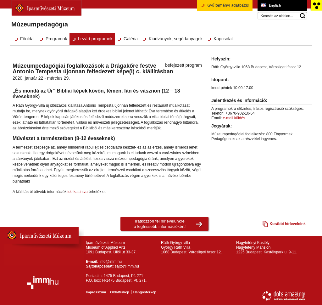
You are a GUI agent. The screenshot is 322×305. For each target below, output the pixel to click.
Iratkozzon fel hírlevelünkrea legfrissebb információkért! (160, 224)
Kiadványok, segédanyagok (176, 38)
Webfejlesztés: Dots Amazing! (284, 296)
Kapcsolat (223, 38)
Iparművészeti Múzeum (46, 8)
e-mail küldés (234, 118)
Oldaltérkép (119, 292)
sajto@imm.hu (127, 266)
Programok (56, 38)
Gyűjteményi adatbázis (225, 7)
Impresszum (96, 292)
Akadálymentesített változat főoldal (316, 5)
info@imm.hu (110, 261)
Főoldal (27, 38)
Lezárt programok (95, 38)
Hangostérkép (144, 292)
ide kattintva (78, 191)
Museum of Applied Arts (282, 5)
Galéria (131, 38)
